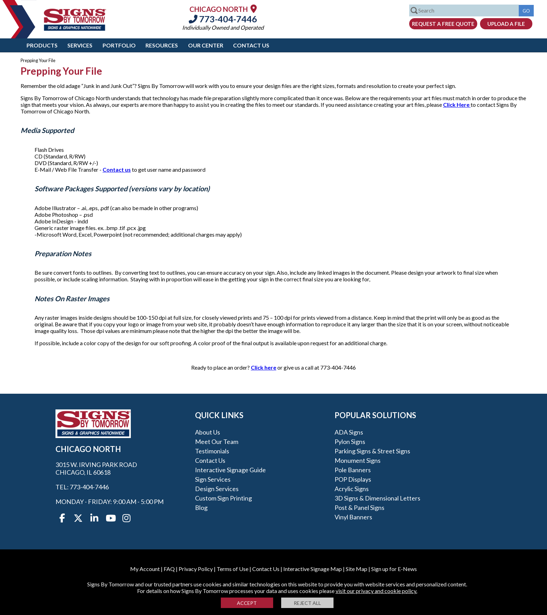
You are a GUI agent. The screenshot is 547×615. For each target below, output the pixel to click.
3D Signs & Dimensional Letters (377, 498)
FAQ (169, 568)
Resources (161, 45)
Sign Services (213, 479)
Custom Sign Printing (223, 498)
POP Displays (353, 479)
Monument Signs (358, 460)
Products (42, 45)
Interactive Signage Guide (230, 470)
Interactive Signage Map (312, 568)
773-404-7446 (223, 19)
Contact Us (251, 45)
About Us (207, 432)
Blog (201, 507)
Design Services (217, 488)
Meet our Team (216, 441)
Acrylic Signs (352, 488)
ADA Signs (349, 432)
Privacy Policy (196, 568)
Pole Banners (353, 470)
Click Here (457, 104)
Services (79, 45)
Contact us (117, 169)
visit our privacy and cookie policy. (376, 590)
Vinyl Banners (353, 517)
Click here (263, 367)
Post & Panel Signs (359, 507)
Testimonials (212, 451)
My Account (145, 568)
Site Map (356, 568)
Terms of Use (232, 568)
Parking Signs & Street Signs (372, 451)
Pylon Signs (350, 441)
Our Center (205, 45)
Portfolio (119, 45)
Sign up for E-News (394, 568)
